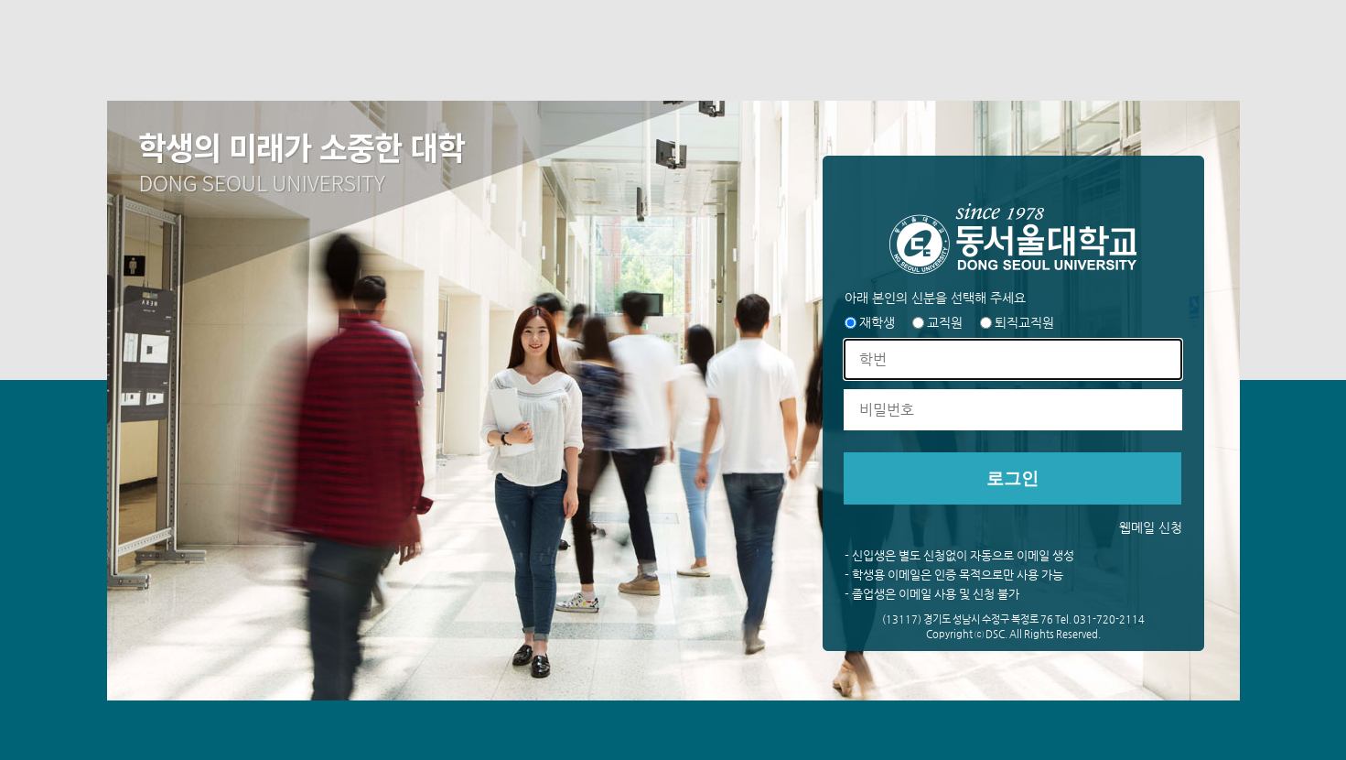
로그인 (1012, 478)
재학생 (877, 322)
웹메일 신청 (1150, 527)
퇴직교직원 (1024, 322)
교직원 (945, 322)
